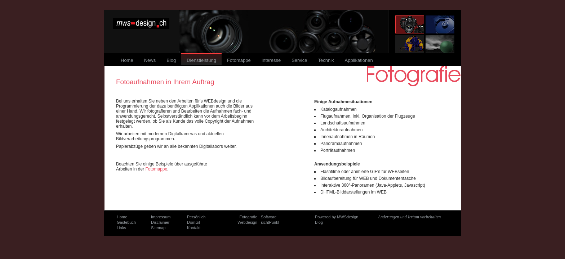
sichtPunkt (270, 222)
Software (268, 217)
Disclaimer (160, 222)
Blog (319, 222)
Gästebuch (126, 222)
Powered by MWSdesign (336, 217)
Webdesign (247, 222)
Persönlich (196, 217)
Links (121, 228)
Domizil (193, 222)
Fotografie (248, 217)
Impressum (160, 217)
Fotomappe (156, 169)
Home (122, 217)
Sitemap (158, 228)
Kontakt (193, 228)
